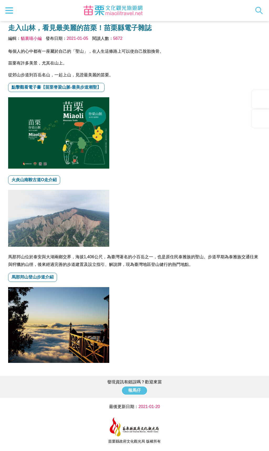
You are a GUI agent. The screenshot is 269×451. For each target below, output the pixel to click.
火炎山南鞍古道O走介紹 (34, 180)
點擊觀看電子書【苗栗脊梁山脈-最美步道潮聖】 (56, 87)
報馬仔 (134, 390)
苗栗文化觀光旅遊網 (113, 10)
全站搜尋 (260, 10)
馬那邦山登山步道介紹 (33, 277)
